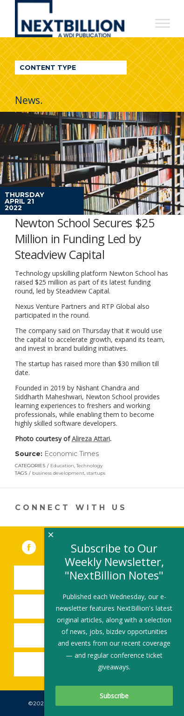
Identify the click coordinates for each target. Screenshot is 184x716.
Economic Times (71, 454)
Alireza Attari (91, 438)
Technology (89, 466)
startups (96, 473)
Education (62, 466)
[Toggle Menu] (162, 23)
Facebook (35, 545)
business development (58, 473)
